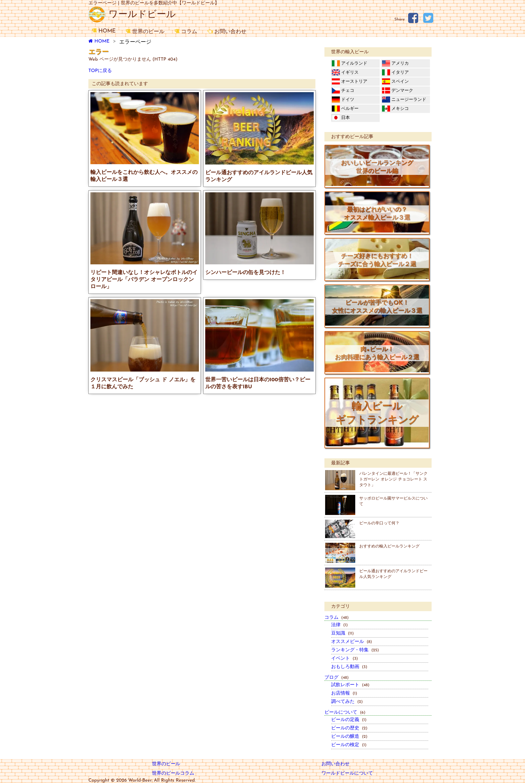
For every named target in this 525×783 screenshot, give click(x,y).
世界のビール (145, 32)
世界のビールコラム (173, 773)
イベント (344, 658)
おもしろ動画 (349, 666)
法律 (339, 625)
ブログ (336, 677)
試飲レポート (350, 685)
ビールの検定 (349, 744)
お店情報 (344, 693)
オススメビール (351, 641)
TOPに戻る (100, 70)
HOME (104, 31)
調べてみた (347, 701)
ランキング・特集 (355, 650)
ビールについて (344, 712)
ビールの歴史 (349, 728)
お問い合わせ (226, 32)
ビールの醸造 (349, 736)
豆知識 (342, 633)
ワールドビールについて (347, 773)
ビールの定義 (349, 719)
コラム (185, 32)
